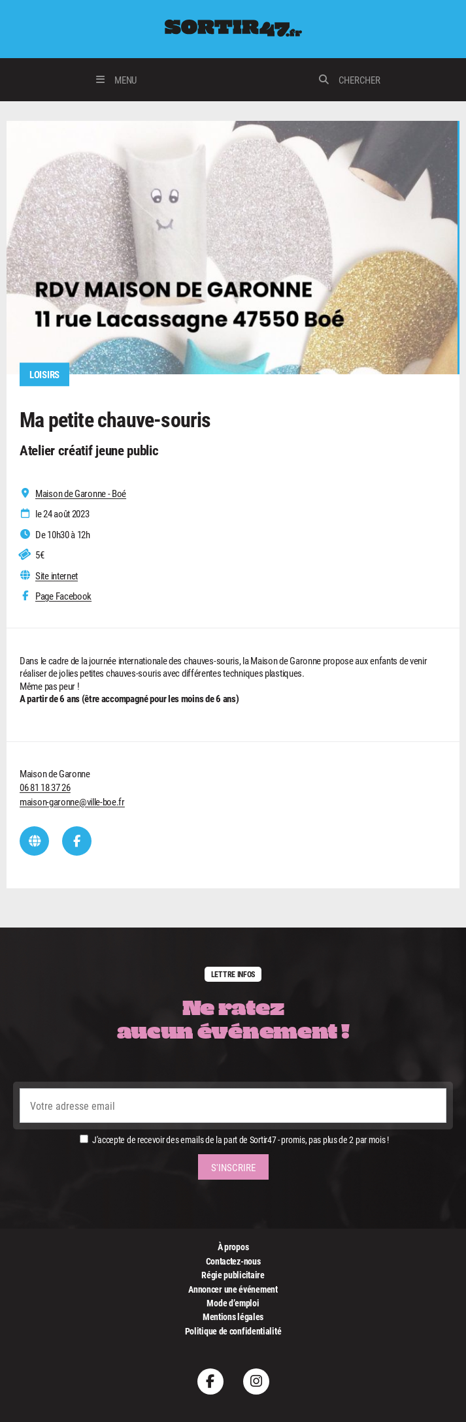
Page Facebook (63, 596)
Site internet (56, 575)
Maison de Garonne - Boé (80, 493)
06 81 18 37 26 (45, 787)
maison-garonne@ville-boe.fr (72, 801)
